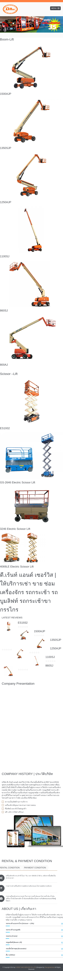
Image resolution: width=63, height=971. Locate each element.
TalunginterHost (49, 967)
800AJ (4, 364)
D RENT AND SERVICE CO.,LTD (26, 967)
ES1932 (5, 428)
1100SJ (4, 256)
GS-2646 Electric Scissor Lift (17, 482)
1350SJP (5, 148)
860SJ (4, 310)
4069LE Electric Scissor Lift (17, 566)
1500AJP (5, 93)
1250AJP (5, 202)
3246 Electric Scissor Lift (15, 528)
